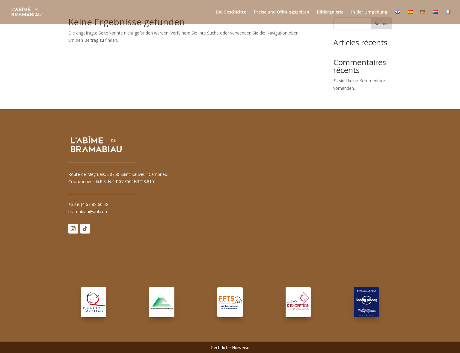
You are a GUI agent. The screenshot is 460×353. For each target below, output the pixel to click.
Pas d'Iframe (298, 201)
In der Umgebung (369, 12)
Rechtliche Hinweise (230, 347)
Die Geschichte (231, 12)
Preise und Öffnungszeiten (281, 12)
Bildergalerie (330, 12)
